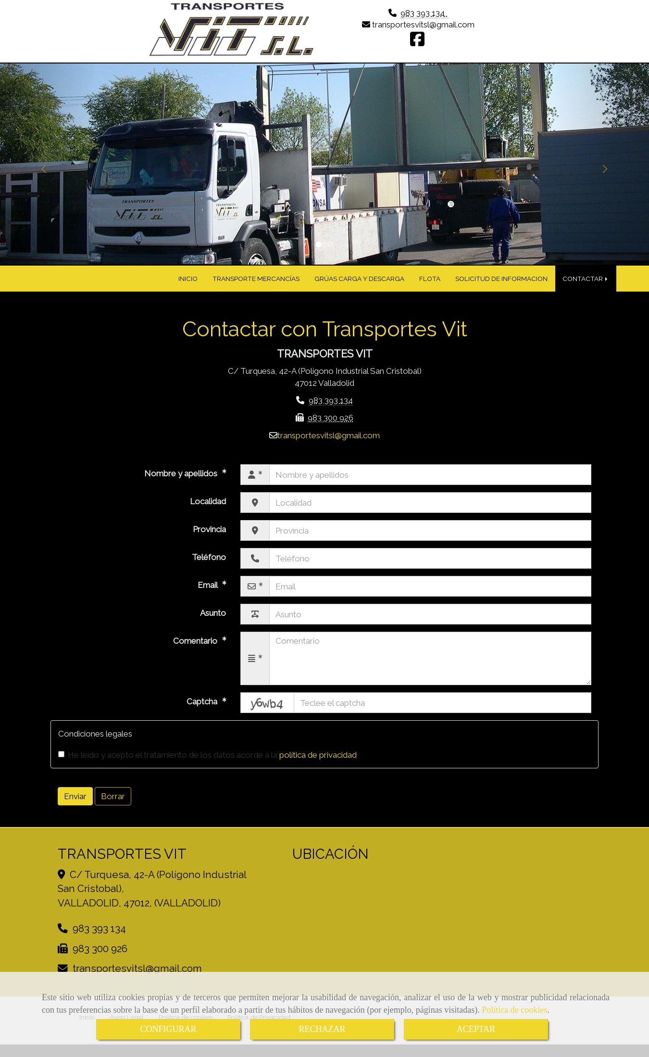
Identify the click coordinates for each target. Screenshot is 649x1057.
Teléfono (209, 566)
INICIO (188, 287)
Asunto (213, 621)
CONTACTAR (585, 287)
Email (208, 594)
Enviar (75, 804)
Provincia (209, 538)
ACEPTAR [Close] (476, 1029)
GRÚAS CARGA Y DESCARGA (359, 287)
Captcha (203, 710)
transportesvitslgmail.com (423, 31)
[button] (49, 173)
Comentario (196, 649)
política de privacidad (318, 763)
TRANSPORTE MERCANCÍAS (256, 287)
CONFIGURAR (168, 1029)
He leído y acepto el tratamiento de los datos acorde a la (207, 763)
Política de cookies (514, 1010)
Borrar (113, 804)
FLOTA (429, 287)
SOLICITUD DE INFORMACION (501, 287)
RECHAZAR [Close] (322, 1029)
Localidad (208, 510)
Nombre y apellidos (181, 482)
